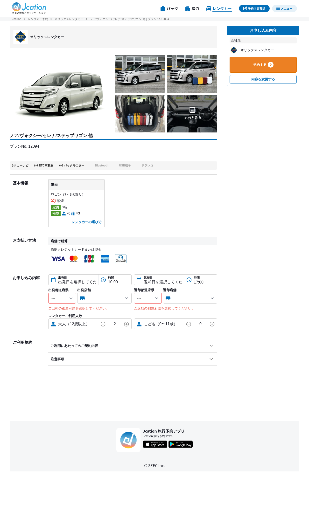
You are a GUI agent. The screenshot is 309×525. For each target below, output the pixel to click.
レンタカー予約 (38, 19)
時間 (111, 277)
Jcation (16, 19)
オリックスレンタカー (69, 19)
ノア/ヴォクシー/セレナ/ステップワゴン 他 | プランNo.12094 (129, 19)
